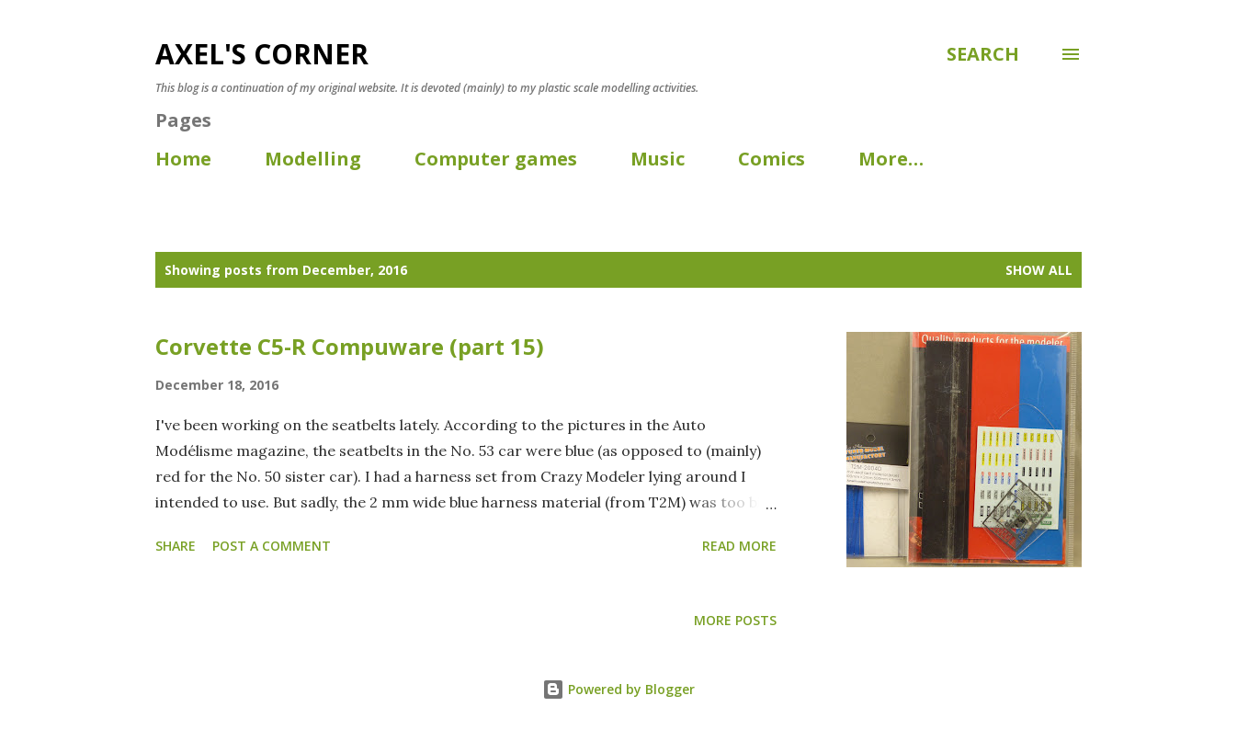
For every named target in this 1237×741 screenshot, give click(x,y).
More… (891, 158)
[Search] (983, 54)
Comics (771, 158)
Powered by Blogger (618, 689)
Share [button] (175, 545)
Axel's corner (262, 54)
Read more (739, 545)
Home (183, 158)
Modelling (313, 158)
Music (657, 158)
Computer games (495, 158)
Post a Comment (271, 545)
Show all (1038, 270)
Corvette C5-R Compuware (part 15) (349, 346)
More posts (735, 620)
